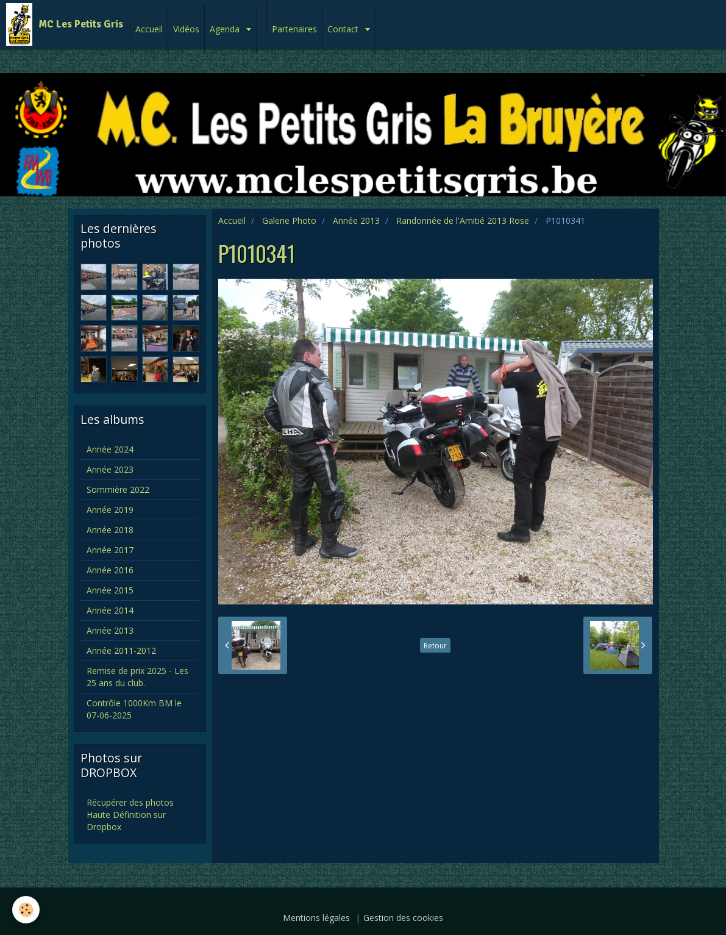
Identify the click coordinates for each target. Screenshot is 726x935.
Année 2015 (110, 590)
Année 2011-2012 (121, 650)
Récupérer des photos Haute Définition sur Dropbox (130, 815)
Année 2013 (356, 220)
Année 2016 (110, 570)
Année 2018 (110, 530)
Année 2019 (110, 509)
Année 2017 (110, 550)
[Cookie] (26, 909)
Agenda (226, 29)
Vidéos (186, 29)
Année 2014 (110, 610)
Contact (344, 29)
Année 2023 (110, 469)
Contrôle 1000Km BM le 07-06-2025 (134, 709)
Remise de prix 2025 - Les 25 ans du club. (137, 677)
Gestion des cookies (403, 917)
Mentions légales (316, 917)
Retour (435, 645)
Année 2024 (110, 449)
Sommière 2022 (118, 489)
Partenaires (294, 29)
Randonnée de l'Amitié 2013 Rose (462, 220)
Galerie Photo (289, 220)
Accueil (149, 29)
